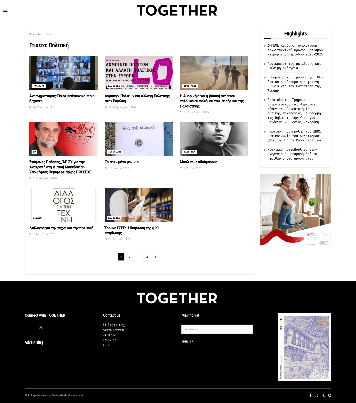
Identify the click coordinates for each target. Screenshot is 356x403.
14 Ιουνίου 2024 (42, 107)
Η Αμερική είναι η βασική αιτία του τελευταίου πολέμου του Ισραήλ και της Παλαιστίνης (211, 101)
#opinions (114, 151)
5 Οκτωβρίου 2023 (43, 178)
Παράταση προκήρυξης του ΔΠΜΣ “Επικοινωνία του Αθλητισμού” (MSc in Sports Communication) (295, 135)
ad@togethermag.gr (113, 330)
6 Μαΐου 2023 (190, 168)
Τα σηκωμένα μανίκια (121, 161)
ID (34, 151)
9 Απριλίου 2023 (42, 234)
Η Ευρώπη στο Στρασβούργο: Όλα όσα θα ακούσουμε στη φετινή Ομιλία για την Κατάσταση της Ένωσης (295, 84)
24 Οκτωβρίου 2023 (194, 112)
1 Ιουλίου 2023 (117, 168)
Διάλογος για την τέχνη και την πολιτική (61, 227)
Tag (39, 34)
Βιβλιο (37, 217)
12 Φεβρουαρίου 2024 (121, 107)
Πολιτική (48, 34)
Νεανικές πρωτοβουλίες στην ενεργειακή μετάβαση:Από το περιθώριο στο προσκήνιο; (292, 153)
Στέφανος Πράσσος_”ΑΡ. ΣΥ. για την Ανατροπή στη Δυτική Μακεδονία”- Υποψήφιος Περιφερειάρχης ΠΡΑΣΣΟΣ (60, 167)
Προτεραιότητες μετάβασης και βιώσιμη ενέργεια (294, 65)
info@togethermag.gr (114, 325)
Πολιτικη (38, 85)
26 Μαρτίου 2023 (118, 239)
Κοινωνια (114, 85)
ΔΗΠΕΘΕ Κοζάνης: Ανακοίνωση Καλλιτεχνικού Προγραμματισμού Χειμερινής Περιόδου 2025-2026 (296, 49)
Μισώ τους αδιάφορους (198, 161)
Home (32, 34)
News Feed (190, 85)
